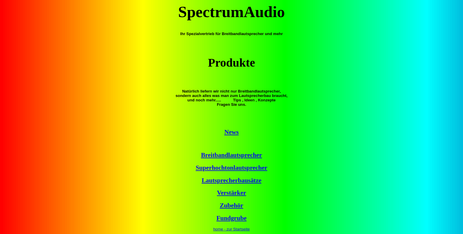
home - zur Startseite (231, 229)
